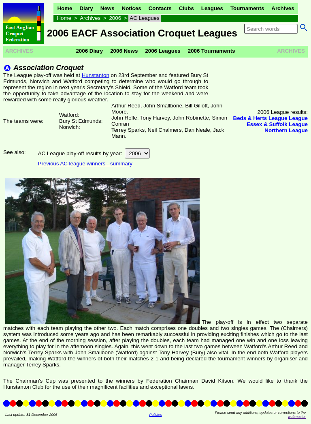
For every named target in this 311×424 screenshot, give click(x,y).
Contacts (160, 8)
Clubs (186, 8)
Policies (155, 415)
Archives (282, 8)
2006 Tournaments (211, 51)
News (107, 8)
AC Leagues (144, 18)
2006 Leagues (162, 51)
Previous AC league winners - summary (85, 164)
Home (64, 8)
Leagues (212, 8)
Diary (86, 8)
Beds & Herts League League (270, 118)
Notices (131, 8)
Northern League (286, 130)
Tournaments (247, 8)
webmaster (297, 417)
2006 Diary (89, 51)
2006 (115, 18)
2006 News (124, 51)
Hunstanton (95, 75)
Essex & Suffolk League (277, 124)
